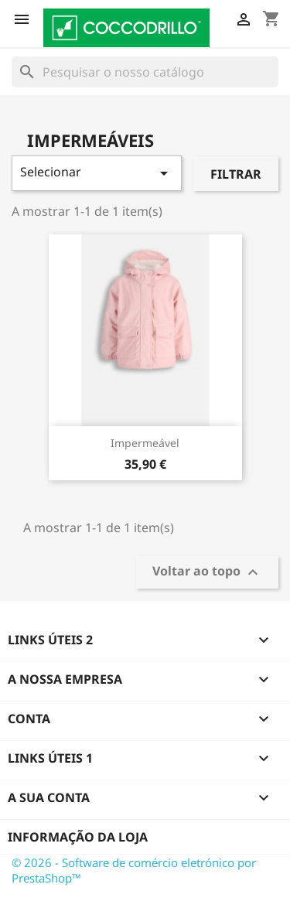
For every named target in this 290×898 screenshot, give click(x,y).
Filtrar (235, 174)
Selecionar (96, 173)
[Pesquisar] (145, 71)
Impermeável (145, 442)
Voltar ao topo (207, 572)
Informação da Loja (78, 836)
